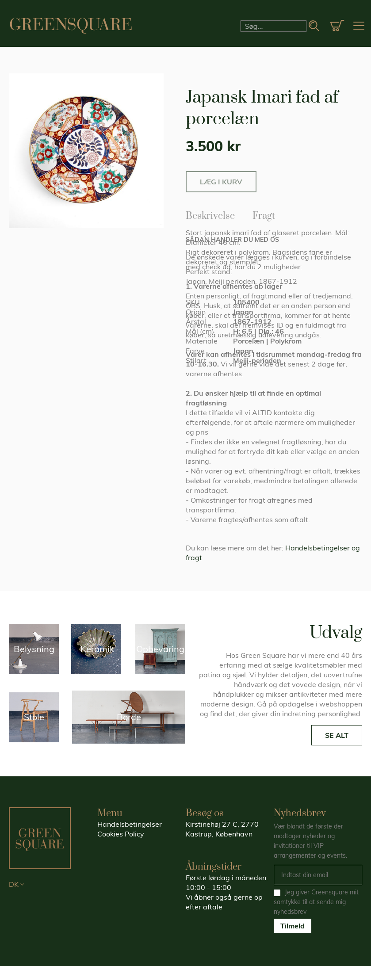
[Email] (318, 875)
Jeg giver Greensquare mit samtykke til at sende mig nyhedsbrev (316, 902)
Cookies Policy (120, 833)
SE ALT (336, 735)
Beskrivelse (210, 214)
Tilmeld (292, 925)
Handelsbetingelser (129, 824)
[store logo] (71, 26)
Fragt (263, 214)
